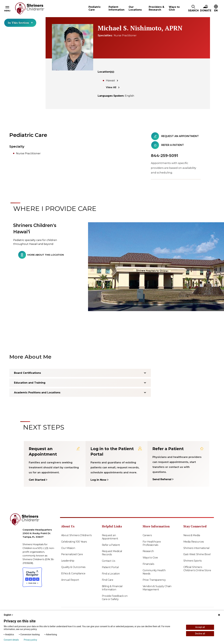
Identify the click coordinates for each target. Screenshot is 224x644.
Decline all (200, 633)
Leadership (67, 560)
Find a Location (111, 573)
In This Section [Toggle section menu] (20, 22)
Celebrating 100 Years (74, 541)
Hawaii (110, 80)
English (9, 615)
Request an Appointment (110, 537)
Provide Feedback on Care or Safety (115, 597)
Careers (147, 535)
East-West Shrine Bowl (197, 554)
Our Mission (68, 548)
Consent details (11, 640)
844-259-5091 (164, 155)
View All (111, 87)
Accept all (200, 627)
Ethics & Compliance (73, 573)
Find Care (107, 579)
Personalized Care (72, 554)
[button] (193, 8)
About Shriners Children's (76, 535)
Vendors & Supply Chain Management (157, 588)
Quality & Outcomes (73, 567)
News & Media (191, 535)
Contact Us (108, 560)
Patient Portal (110, 567)
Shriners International (196, 548)
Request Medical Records (112, 553)
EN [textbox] (216, 10)
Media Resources (193, 541)
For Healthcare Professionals (152, 543)
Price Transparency (154, 579)
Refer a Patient (111, 544)
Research (148, 551)
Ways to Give (150, 557)
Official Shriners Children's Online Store (197, 569)
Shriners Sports (192, 560)
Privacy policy (30, 640)
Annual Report (70, 579)
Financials (148, 563)
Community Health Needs (154, 572)
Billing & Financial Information (112, 588)
